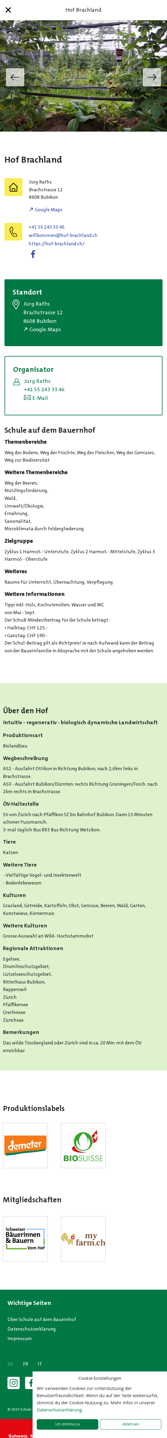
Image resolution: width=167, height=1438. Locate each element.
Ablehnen (130, 1424)
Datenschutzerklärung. (60, 1410)
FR (25, 1364)
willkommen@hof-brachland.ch (63, 235)
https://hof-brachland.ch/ (57, 244)
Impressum (19, 1338)
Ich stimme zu (67, 1424)
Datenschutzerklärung (31, 1329)
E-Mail (40, 398)
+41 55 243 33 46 (47, 227)
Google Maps (48, 209)
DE (10, 1364)
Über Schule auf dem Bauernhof (41, 1319)
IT (40, 1364)
